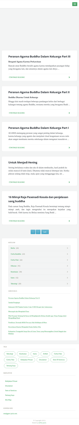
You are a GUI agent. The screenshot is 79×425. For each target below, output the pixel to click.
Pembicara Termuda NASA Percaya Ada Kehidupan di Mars (27, 322)
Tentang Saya (11, 366)
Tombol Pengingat (14, 302)
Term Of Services (59, 360)
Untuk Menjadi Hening (22, 162)
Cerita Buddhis (18, 254)
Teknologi (16, 284)
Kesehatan (16, 272)
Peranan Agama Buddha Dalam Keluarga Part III (39, 56)
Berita (15, 248)
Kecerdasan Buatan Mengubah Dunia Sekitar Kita (24, 327)
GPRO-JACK (42, 423)
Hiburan (15, 266)
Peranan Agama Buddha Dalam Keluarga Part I (38, 128)
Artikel (45, 354)
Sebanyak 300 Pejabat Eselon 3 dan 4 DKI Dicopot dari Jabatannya (30, 307)
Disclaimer (43, 360)
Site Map (8, 400)
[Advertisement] (39, 29)
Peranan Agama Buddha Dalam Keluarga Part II (39, 92)
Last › (45, 232)
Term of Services (11, 390)
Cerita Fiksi (16, 260)
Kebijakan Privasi (27, 360)
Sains (14, 278)
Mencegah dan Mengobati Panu (18, 311)
